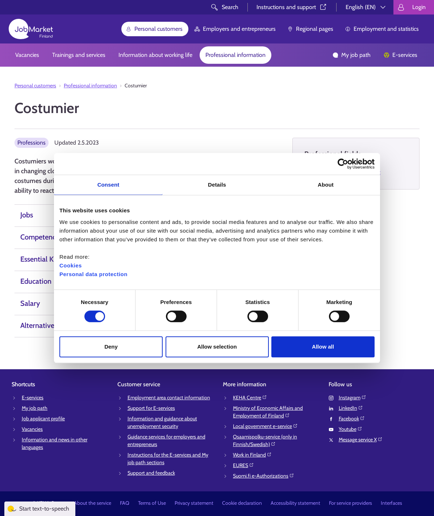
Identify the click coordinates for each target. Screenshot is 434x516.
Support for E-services (151, 408)
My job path (352, 54)
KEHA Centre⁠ (250, 397)
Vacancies (27, 54)
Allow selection (217, 347)
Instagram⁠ (352, 397)
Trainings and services (78, 54)
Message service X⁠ (361, 439)
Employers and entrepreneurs (235, 28)
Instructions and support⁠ (291, 7)
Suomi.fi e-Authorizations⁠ (263, 476)
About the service (92, 503)
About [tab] (326, 185)
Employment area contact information (169, 397)
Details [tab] (217, 185)
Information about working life (155, 54)
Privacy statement (194, 503)
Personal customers (154, 28)
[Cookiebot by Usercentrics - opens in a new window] (343, 163)
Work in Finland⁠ (252, 455)
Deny (111, 347)
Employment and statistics (382, 28)
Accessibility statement (295, 503)
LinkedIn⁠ (351, 408)
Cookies (70, 265)
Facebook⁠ (352, 418)
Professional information (235, 54)
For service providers (350, 503)
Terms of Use (152, 503)
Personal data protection (93, 274)
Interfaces (391, 503)
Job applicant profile (43, 418)
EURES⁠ (243, 465)
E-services (400, 54)
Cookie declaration (242, 503)
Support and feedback (151, 473)
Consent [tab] (108, 185)
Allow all (323, 347)
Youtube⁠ (350, 429)
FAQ (124, 503)
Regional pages (310, 28)
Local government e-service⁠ (265, 426)
